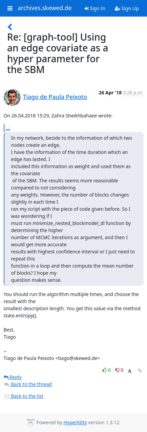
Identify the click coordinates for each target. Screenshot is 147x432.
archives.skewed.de (44, 8)
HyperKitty (75, 422)
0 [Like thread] (107, 370)
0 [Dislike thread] (119, 370)
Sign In (95, 8)
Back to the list (24, 396)
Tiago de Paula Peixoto (55, 97)
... (8, 128)
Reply (13, 377)
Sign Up (127, 8)
